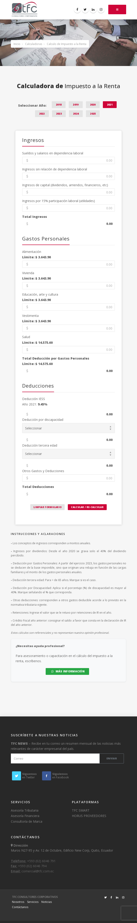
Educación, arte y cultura (40, 294)
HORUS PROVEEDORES (89, 816)
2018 (58, 104)
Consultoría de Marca (26, 821)
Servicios (32, 902)
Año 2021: (34, 404)
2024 (76, 113)
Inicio (17, 44)
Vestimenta (30, 316)
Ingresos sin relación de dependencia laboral (54, 169)
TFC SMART (81, 810)
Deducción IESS (33, 399)
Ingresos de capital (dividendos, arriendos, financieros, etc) (65, 185)
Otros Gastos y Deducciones (43, 471)
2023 (59, 113)
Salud (26, 337)
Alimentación (31, 252)
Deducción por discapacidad (42, 419)
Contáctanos (20, 907)
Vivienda (28, 273)
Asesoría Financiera (25, 816)
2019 (75, 104)
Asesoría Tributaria (24, 810)
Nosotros (18, 902)
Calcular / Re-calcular (87, 507)
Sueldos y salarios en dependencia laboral (52, 153)
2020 (93, 104)
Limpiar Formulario (47, 507)
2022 (42, 113)
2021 (110, 104)
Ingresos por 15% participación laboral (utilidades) (58, 201)
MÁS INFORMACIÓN (68, 671)
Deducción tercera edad (39, 445)
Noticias (46, 902)
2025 (93, 113)
